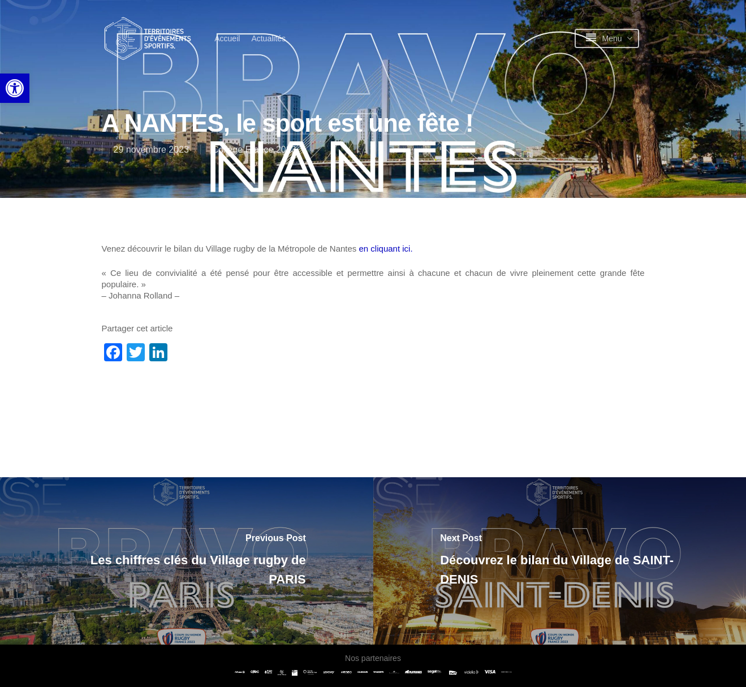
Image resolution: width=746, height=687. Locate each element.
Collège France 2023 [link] (254, 149)
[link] (14, 88)
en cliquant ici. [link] (387, 248)
